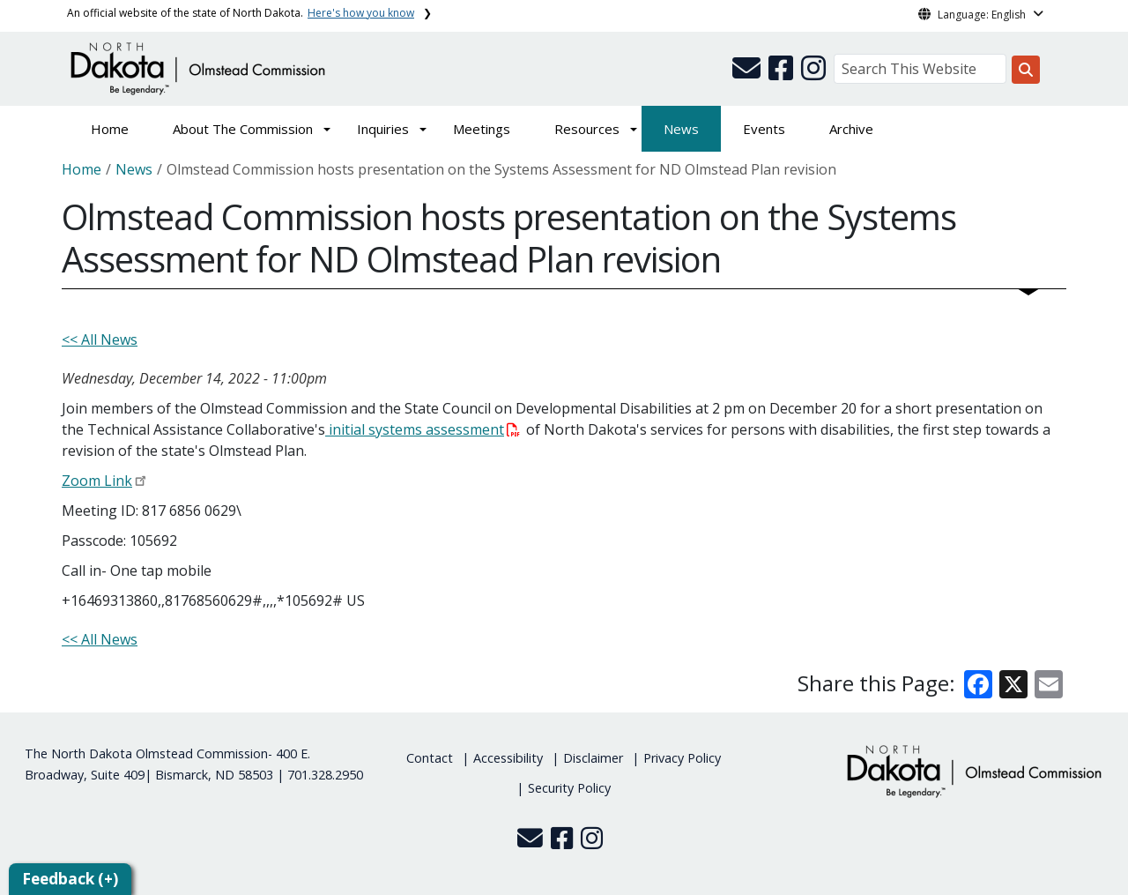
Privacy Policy (682, 758)
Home (110, 129)
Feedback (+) (70, 879)
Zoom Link (97, 480)
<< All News (99, 339)
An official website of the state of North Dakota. (240, 12)
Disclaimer (593, 758)
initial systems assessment (422, 429)
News (681, 129)
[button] (748, 73)
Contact (429, 758)
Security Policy (569, 787)
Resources (587, 129)
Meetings (481, 129)
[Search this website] (1026, 70)
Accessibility (508, 758)
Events (764, 129)
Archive (851, 129)
